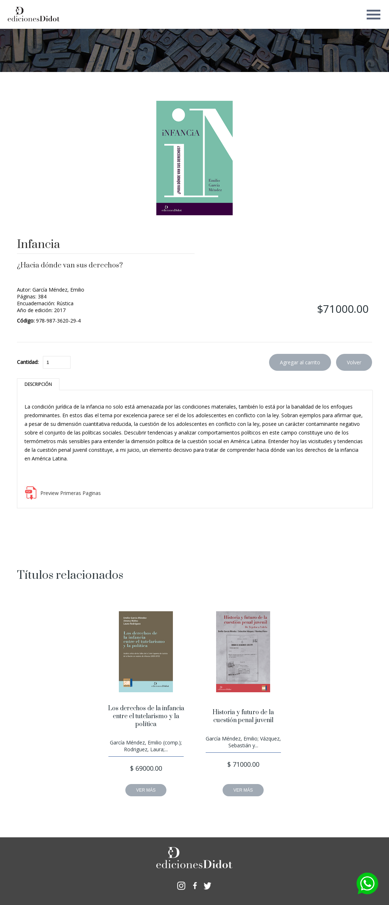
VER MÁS (146, 790)
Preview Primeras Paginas (70, 493)
